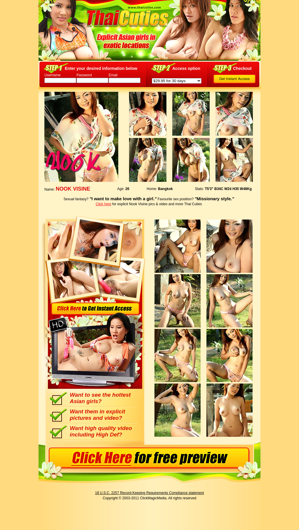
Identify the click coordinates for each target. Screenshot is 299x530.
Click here (103, 204)
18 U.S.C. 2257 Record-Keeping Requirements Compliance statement (149, 493)
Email (113, 75)
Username (52, 75)
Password (84, 75)
